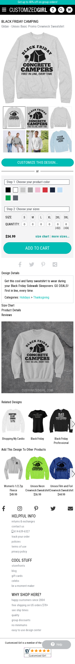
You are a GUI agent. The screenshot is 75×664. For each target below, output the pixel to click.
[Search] (62, 10)
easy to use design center (26, 630)
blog (14, 571)
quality (15, 615)
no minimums (19, 625)
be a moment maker (23, 586)
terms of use (19, 546)
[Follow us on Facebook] (3, 509)
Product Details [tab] (11, 310)
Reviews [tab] (6, 315)
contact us (18, 526)
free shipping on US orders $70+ (30, 605)
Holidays (25, 297)
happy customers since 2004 (28, 600)
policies (16, 541)
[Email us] (70, 509)
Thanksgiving (41, 297)
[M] (33, 224)
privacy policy (19, 551)
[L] (41, 224)
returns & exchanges (23, 521)
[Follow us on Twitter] (53, 509)
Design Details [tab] (10, 273)
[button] (14, 118)
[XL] (49, 224)
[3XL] (66, 224)
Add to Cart (37, 248)
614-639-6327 (21, 531)
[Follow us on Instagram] (19, 509)
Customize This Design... (37, 162)
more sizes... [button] (60, 236)
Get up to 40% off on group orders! (37, 2)
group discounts (21, 620)
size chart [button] (42, 236)
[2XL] (58, 224)
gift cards (17, 576)
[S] (24, 224)
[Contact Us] (54, 10)
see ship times (20, 610)
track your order (21, 536)
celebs (15, 581)
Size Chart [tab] (7, 305)
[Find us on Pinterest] (36, 509)
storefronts (18, 565)
